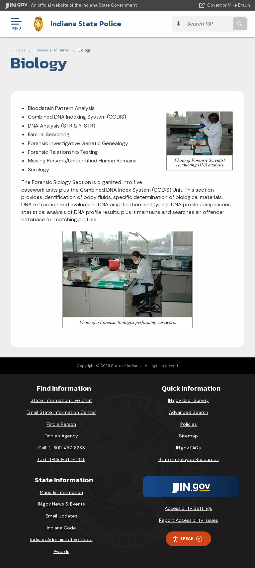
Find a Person (61, 424)
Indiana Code (61, 527)
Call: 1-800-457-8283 (61, 447)
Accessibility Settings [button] (188, 508)
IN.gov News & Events (61, 504)
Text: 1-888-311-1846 (61, 459)
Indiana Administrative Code (61, 539)
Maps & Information (61, 492)
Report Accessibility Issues (188, 520)
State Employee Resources (188, 459)
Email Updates (61, 516)
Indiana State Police (83, 23)
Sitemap (188, 436)
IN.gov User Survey (188, 400)
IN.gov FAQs (188, 447)
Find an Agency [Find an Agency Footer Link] (61, 436)
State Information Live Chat (61, 400)
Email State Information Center (61, 412)
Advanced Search (188, 412)
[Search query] (214, 23)
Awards (61, 551)
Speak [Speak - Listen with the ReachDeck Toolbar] (187, 538)
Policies (188, 424)
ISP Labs (18, 49)
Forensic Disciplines (52, 49)
